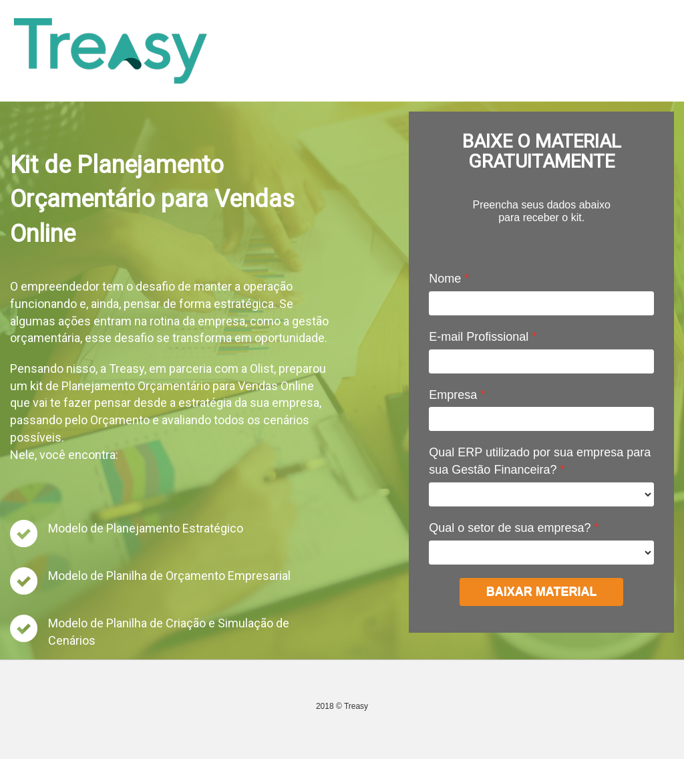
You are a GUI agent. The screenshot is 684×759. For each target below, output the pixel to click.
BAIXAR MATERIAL (541, 591)
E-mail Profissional (478, 336)
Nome (445, 278)
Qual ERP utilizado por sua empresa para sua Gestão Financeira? (540, 461)
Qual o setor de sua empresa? (509, 528)
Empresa (453, 395)
